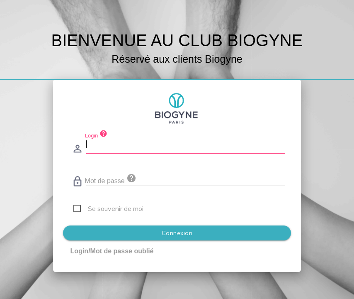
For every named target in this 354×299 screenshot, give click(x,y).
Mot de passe (111, 178)
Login (96, 134)
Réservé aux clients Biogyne (177, 59)
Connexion (177, 233)
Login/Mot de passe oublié (112, 251)
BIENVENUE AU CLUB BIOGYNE (177, 40)
